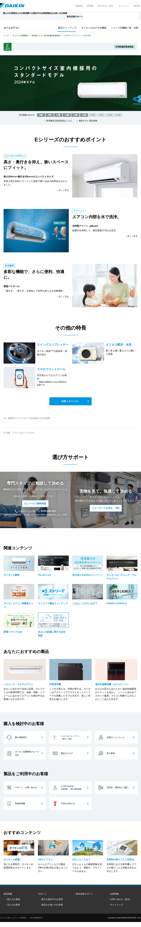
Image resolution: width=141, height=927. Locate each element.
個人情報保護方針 (36, 923)
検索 (135, 6)
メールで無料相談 (35, 504)
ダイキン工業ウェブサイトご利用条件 (13, 923)
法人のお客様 (13, 909)
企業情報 (89, 6)
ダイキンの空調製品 (20, 36)
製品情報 (79, 6)
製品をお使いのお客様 (52, 909)
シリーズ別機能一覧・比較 (123, 28)
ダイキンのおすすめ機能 (92, 28)
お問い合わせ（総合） (105, 6)
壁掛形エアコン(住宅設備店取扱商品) (46, 36)
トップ (6, 36)
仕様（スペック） (70, 401)
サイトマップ (124, 6)
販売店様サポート (97, 18)
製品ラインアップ (66, 28)
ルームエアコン (12, 28)
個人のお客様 (13, 904)
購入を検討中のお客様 (52, 904)
